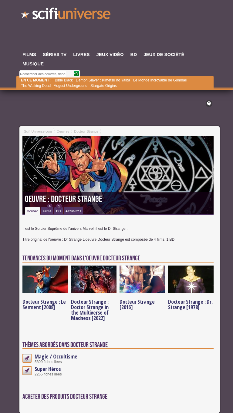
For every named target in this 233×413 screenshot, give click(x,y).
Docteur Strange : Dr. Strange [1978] (190, 304)
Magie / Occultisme (56, 356)
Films (47, 210)
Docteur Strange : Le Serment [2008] (44, 304)
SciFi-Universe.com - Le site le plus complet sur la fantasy (66, 15)
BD (59, 210)
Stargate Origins (103, 86)
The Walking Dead (36, 86)
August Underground (70, 86)
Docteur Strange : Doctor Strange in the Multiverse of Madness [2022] (90, 310)
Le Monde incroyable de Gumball (160, 80)
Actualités (74, 211)
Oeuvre (32, 211)
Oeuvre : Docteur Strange (63, 199)
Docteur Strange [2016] (137, 304)
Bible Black (64, 80)
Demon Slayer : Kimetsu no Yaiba (103, 80)
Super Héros (48, 368)
